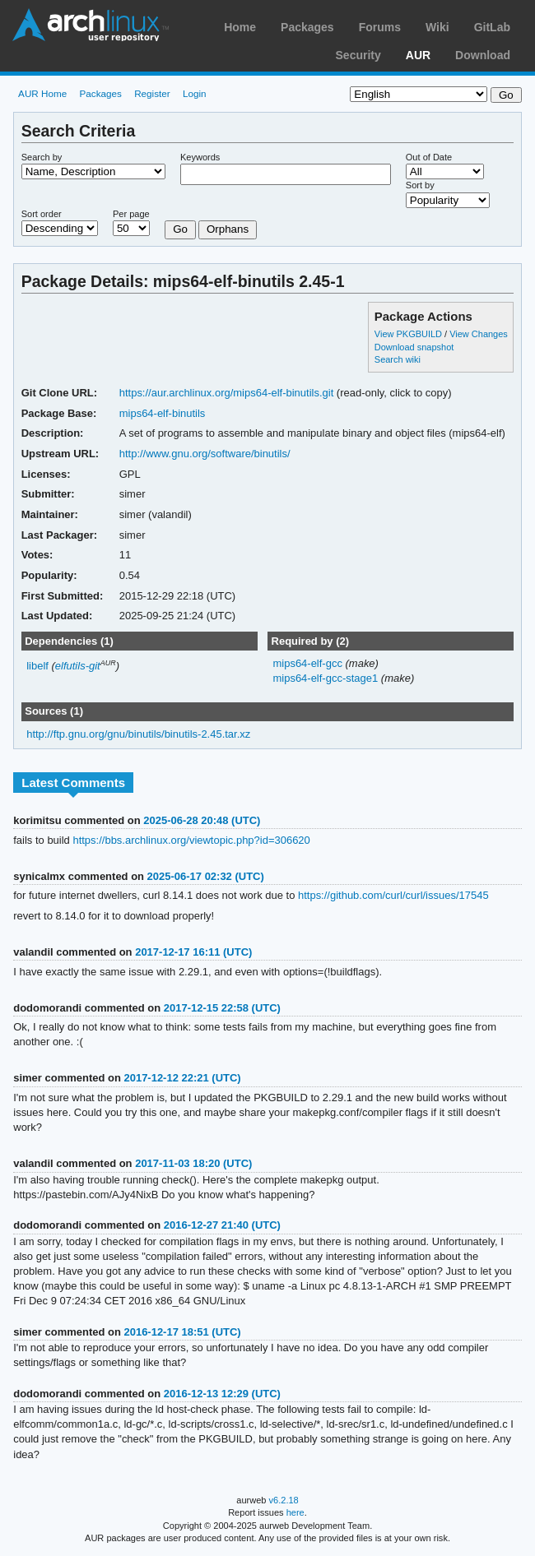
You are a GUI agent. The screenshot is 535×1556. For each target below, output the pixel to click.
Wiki (437, 27)
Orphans (228, 229)
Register (152, 93)
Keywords (200, 157)
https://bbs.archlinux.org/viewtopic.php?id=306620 (190, 840)
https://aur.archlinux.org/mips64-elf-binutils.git (226, 393)
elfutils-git (77, 666)
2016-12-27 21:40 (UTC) (222, 1225)
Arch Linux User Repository (90, 24)
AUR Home (42, 93)
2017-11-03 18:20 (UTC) (193, 1163)
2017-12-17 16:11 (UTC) (193, 952)
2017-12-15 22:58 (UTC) (222, 1008)
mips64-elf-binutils (162, 413)
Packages (307, 27)
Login (195, 93)
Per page (131, 214)
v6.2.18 (284, 1500)
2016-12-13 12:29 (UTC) (222, 1393)
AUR (418, 55)
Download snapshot (414, 347)
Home (240, 27)
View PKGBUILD (409, 334)
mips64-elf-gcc (308, 663)
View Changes (478, 334)
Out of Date (429, 157)
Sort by (420, 185)
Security (358, 55)
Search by (42, 157)
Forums (380, 27)
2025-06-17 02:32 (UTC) (205, 876)
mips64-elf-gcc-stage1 (326, 678)
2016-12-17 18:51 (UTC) (181, 1332)
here (295, 1512)
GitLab (492, 27)
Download (482, 55)
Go (180, 229)
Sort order (41, 214)
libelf (37, 666)
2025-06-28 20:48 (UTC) (201, 820)
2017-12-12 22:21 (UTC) (181, 1078)
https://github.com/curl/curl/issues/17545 (393, 895)
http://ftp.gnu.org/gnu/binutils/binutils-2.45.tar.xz (138, 734)
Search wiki (397, 359)
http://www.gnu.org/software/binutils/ (205, 453)
